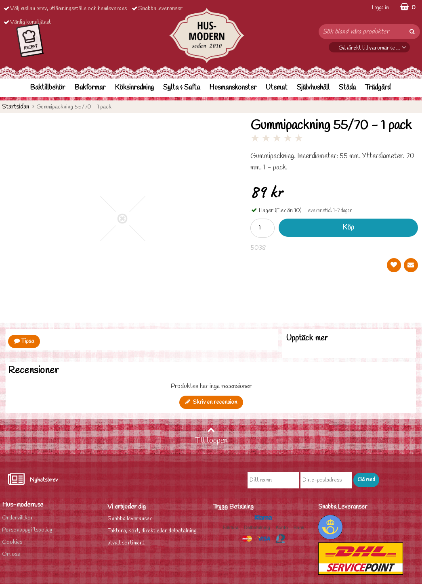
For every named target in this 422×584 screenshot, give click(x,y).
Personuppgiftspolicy (27, 530)
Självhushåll (313, 87)
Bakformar (89, 87)
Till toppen (211, 436)
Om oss (11, 554)
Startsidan (15, 106)
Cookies (12, 542)
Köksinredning (134, 87)
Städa (347, 87)
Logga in (380, 7)
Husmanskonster (232, 87)
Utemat (277, 87)
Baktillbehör (47, 87)
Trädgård (378, 87)
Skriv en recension (211, 402)
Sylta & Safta (181, 87)
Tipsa (24, 341)
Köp (348, 227)
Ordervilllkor (17, 518)
